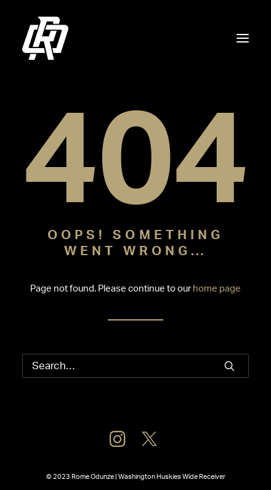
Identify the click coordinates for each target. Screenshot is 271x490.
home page (217, 288)
